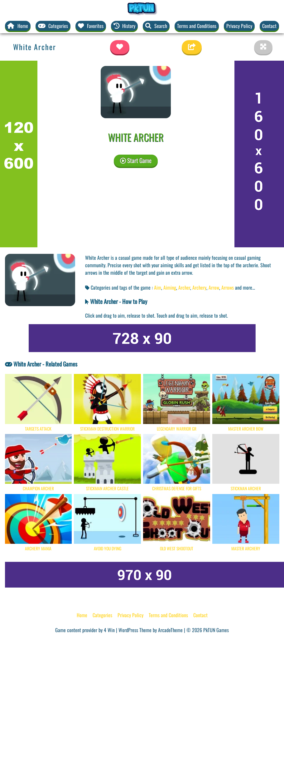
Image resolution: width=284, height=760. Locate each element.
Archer (184, 287)
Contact (269, 26)
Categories (102, 615)
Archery (199, 287)
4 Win (109, 630)
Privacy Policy (239, 26)
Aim (157, 287)
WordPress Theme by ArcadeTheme (150, 630)
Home (82, 615)
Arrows (227, 287)
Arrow (214, 287)
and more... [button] (245, 287)
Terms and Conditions (196, 26)
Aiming (169, 287)
